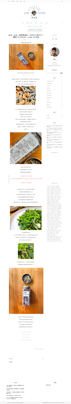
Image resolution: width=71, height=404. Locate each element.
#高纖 (55, 199)
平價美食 (57, 223)
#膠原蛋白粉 (59, 205)
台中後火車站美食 (57, 217)
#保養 (60, 196)
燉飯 (51, 239)
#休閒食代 (48, 193)
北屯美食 (48, 215)
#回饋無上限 (56, 193)
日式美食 (51, 214)
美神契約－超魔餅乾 (49, 230)
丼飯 (60, 214)
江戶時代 (48, 226)
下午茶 (56, 211)
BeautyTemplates (50, 402)
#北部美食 (48, 88)
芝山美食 (48, 227)
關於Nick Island (30, 23)
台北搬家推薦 (59, 221)
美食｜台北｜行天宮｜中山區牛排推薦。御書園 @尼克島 (54, 142)
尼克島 (54, 223)
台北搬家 (56, 221)
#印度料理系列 (49, 90)
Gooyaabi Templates (61, 402)
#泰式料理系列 (52, 199)
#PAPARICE (48, 211)
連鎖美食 (57, 233)
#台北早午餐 (55, 190)
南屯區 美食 (52, 229)
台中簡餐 (60, 218)
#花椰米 (55, 196)
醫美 (56, 239)
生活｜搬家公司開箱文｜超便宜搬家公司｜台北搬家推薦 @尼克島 (15, 389)
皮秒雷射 (61, 223)
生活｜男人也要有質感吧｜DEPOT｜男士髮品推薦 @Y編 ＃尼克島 (54, 145)
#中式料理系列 (57, 187)
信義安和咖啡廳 (52, 227)
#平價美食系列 (49, 92)
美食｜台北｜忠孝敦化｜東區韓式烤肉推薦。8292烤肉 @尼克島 (54, 135)
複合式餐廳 (48, 239)
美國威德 (54, 230)
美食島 (17, 1)
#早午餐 (60, 193)
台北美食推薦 (48, 221)
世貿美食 (55, 214)
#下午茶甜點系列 (49, 83)
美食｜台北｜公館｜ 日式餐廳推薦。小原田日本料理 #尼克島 (54, 137)
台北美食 (57, 220)
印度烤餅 (56, 224)
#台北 (48, 190)
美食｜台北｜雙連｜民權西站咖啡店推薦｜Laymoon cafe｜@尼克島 (54, 140)
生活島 (24, 1)
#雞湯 (55, 208)
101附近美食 (52, 211)
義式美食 (60, 236)
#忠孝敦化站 (51, 196)
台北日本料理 (48, 220)
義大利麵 (57, 236)
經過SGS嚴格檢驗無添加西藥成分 (51, 236)
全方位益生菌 (48, 224)
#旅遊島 (48, 115)
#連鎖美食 (48, 104)
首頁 (24, 23)
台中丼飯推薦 (52, 217)
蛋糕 (54, 233)
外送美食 (48, 223)
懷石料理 (59, 239)
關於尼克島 (13, 1)
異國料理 (51, 233)
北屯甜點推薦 (55, 215)
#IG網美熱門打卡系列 (50, 81)
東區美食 (60, 226)
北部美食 (59, 215)
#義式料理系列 (49, 102)
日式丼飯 (48, 214)
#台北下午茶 (51, 190)
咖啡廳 (57, 226)
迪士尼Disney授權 (58, 230)
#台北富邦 (59, 190)
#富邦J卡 (57, 202)
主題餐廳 (58, 214)
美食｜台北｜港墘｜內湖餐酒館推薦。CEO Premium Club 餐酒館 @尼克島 (54, 132)
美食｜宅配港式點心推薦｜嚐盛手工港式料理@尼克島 (54, 128)
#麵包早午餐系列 (49, 107)
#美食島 (48, 100)
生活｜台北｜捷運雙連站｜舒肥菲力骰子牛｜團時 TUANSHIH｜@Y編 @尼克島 (14, 398)
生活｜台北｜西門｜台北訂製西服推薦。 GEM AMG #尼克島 (54, 130)
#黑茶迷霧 (48, 205)
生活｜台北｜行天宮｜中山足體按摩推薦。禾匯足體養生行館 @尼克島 (54, 147)
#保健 (58, 196)
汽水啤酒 (51, 226)
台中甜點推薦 (56, 218)
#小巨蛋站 (48, 187)
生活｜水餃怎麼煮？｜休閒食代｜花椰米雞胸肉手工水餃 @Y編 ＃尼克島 (15, 386)
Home (9, 1)
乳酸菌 (54, 226)
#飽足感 (56, 205)
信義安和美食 (56, 227)
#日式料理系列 (49, 95)
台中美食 (48, 218)
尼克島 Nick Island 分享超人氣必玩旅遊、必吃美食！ (35, 26)
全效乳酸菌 (52, 224)
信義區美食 (48, 229)
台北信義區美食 (53, 220)
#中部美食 (48, 85)
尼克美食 (51, 223)
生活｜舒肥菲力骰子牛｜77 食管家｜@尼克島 (13, 395)
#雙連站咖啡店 (49, 208)
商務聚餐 (48, 233)
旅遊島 (21, 1)
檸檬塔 (54, 239)
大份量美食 (59, 211)
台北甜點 (52, 221)
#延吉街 (48, 196)
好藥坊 (59, 224)
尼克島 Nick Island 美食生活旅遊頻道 (17, 402)
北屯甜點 (51, 215)
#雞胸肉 (53, 208)
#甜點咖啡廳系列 (49, 97)
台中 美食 (48, 217)
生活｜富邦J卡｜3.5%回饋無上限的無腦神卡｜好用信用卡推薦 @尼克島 (15, 393)
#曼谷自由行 (49, 117)
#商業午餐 (58, 199)
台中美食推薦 (52, 218)
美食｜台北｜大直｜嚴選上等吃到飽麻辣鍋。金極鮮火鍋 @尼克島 (54, 126)
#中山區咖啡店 (52, 187)
